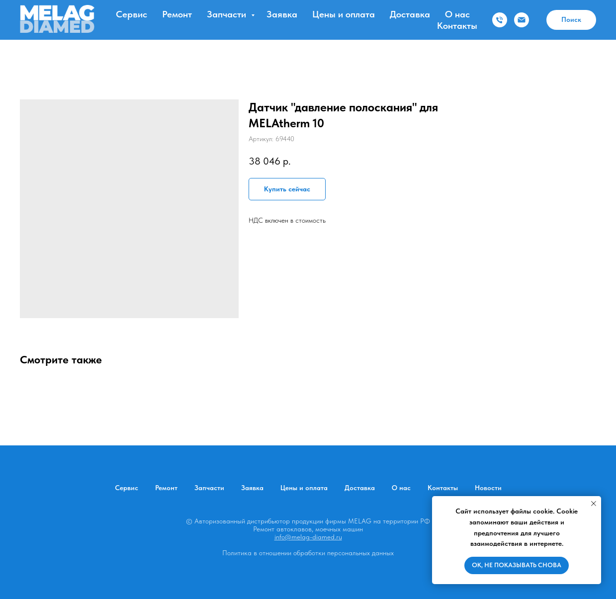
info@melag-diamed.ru (308, 537)
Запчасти (228, 14)
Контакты (457, 25)
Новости (488, 488)
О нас (457, 14)
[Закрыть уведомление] (594, 504)
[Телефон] (499, 19)
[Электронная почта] (521, 19)
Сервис (131, 14)
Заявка (281, 14)
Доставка (410, 14)
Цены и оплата (343, 14)
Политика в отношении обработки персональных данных (308, 553)
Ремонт (177, 14)
